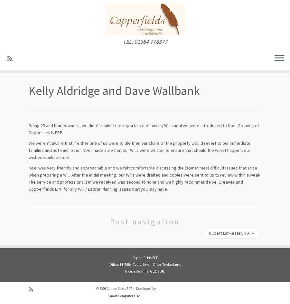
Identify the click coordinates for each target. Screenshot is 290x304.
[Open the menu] (279, 58)
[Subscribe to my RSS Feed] (12, 58)
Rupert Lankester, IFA (232, 233)
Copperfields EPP (119, 288)
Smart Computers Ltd (124, 296)
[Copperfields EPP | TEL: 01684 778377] (145, 19)
